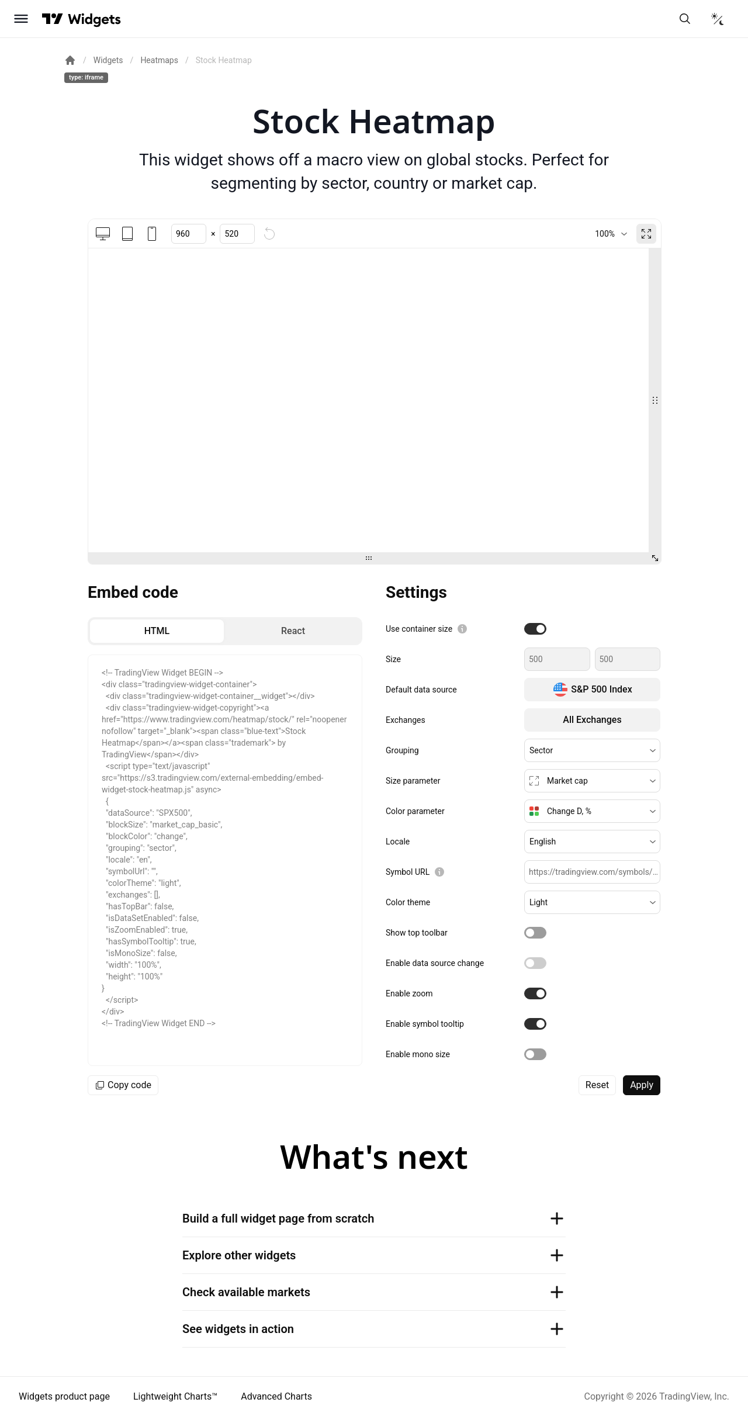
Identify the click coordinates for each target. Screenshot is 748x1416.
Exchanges (405, 720)
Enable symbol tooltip (425, 1024)
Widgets (108, 60)
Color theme (408, 902)
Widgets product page (64, 1396)
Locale (398, 841)
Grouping (402, 750)
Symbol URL (408, 872)
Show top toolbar (417, 932)
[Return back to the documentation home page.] (70, 60)
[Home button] (94, 19)
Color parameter (415, 811)
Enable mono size (418, 1054)
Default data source (421, 689)
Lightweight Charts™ (175, 1396)
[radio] (157, 631)
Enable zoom (409, 993)
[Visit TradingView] (52, 18)
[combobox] (611, 234)
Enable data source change (435, 963)
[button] (592, 750)
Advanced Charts (276, 1396)
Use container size (419, 628)
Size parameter (413, 780)
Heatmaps (159, 60)
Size (393, 659)
